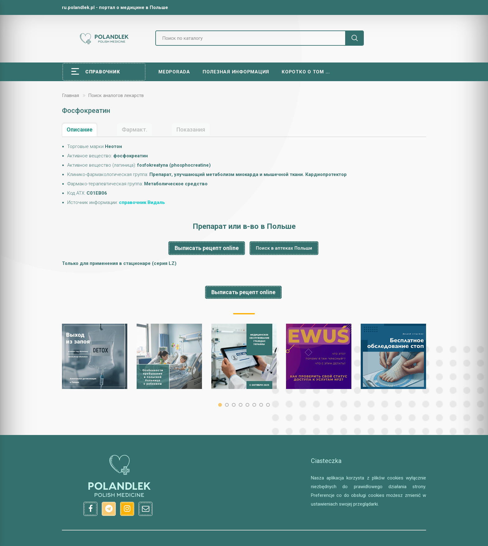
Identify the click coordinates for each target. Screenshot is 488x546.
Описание (79, 129)
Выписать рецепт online (207, 248)
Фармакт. (134, 129)
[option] (94, 356)
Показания (190, 129)
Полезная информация (236, 72)
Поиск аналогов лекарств (116, 95)
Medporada (174, 72)
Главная (70, 95)
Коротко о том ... (306, 72)
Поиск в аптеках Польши (284, 248)
